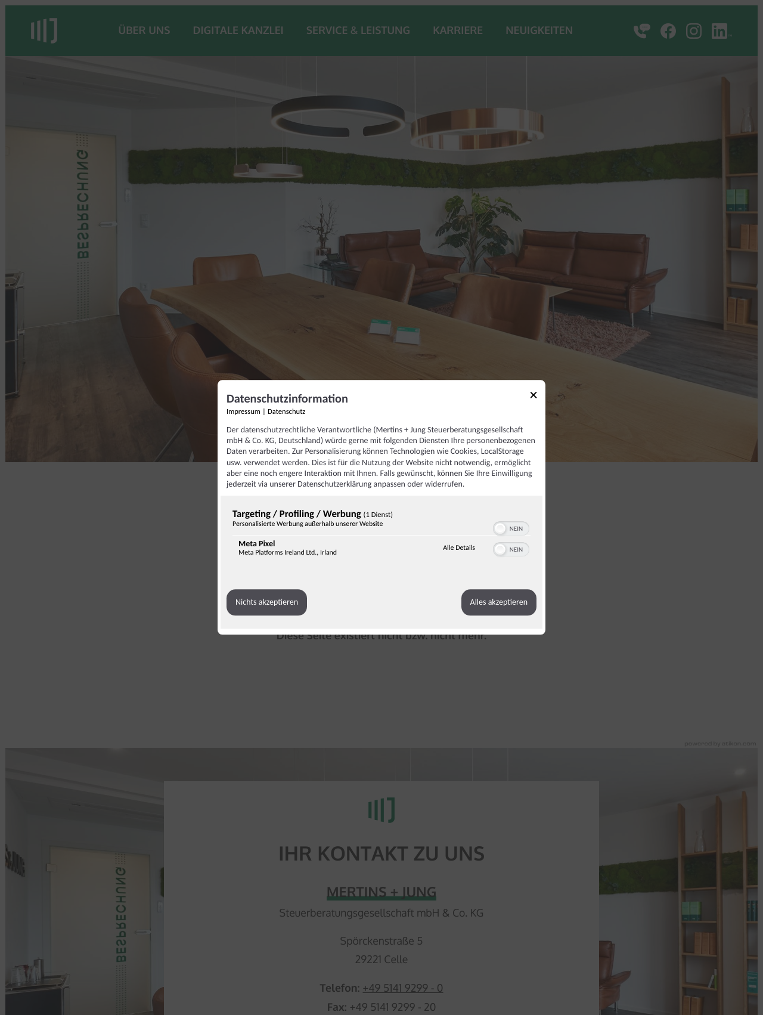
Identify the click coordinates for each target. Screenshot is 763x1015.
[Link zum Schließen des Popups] (538, 397)
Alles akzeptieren (499, 603)
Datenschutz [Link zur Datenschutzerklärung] (286, 411)
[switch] (511, 527)
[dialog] (381, 507)
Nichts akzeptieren (266, 603)
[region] (381, 535)
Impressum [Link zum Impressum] (243, 411)
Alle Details (459, 548)
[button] (500, 528)
